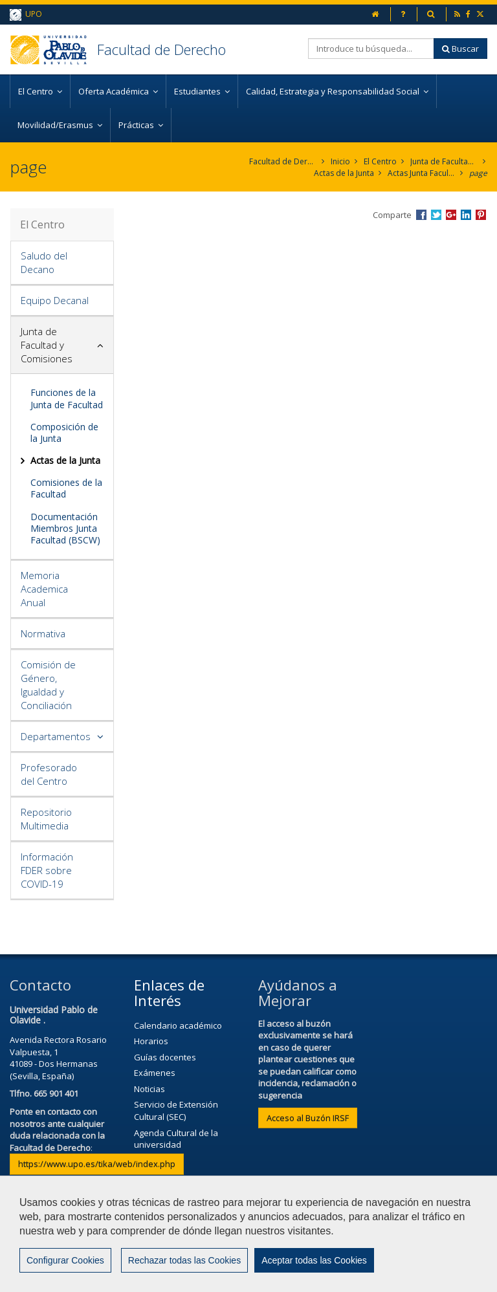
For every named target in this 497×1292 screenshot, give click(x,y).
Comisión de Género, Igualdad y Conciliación (48, 685)
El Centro (380, 161)
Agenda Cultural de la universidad (176, 1139)
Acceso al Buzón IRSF (308, 1118)
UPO (26, 14)
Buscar (460, 48)
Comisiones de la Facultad (66, 488)
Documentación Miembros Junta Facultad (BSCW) (65, 528)
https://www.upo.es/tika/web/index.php (96, 1164)
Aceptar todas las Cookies (314, 1267)
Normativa (43, 633)
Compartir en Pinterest (481, 215)
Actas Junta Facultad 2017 (422, 173)
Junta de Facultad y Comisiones (444, 161)
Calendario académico (178, 1025)
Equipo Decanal (55, 300)
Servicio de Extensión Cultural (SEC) (176, 1110)
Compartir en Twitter (436, 215)
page (478, 173)
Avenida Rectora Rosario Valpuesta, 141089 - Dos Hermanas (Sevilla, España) (58, 1058)
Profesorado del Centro (49, 774)
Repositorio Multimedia (46, 818)
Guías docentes (165, 1057)
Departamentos (56, 736)
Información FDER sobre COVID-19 (47, 870)
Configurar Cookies (65, 1267)
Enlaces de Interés (169, 992)
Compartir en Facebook (421, 215)
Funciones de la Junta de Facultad (66, 398)
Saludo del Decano (44, 262)
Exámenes (154, 1072)
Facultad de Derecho (161, 49)
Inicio (340, 161)
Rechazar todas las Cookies (184, 1267)
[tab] (62, 263)
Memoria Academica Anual (44, 589)
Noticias (149, 1089)
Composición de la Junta (64, 432)
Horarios (151, 1041)
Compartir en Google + (451, 215)
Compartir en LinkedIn (466, 215)
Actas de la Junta (344, 173)
